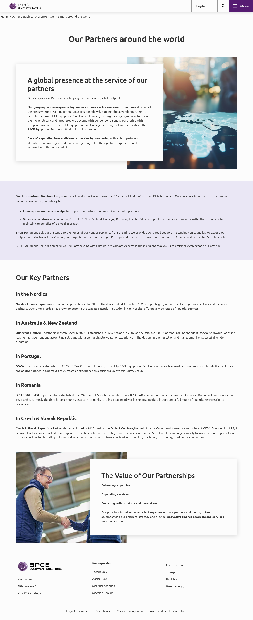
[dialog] (126, 310)
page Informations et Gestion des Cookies (133, 323)
